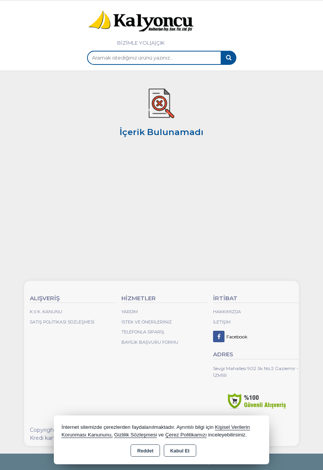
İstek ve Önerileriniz (146, 322)
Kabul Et (180, 451)
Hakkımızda (227, 311)
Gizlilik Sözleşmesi (135, 435)
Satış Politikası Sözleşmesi (62, 322)
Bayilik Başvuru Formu (149, 342)
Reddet (145, 451)
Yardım (129, 311)
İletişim (222, 322)
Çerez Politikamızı (186, 435)
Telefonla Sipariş (142, 332)
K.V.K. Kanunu (46, 311)
